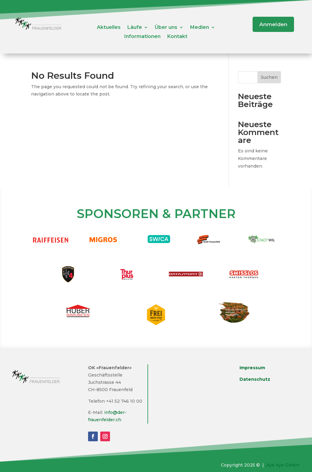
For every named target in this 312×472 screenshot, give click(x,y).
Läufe (134, 27)
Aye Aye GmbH (283, 465)
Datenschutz (254, 379)
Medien (199, 27)
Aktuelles (109, 27)
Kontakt (177, 36)
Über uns (166, 27)
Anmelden (273, 24)
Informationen (142, 36)
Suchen (269, 77)
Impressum (252, 367)
